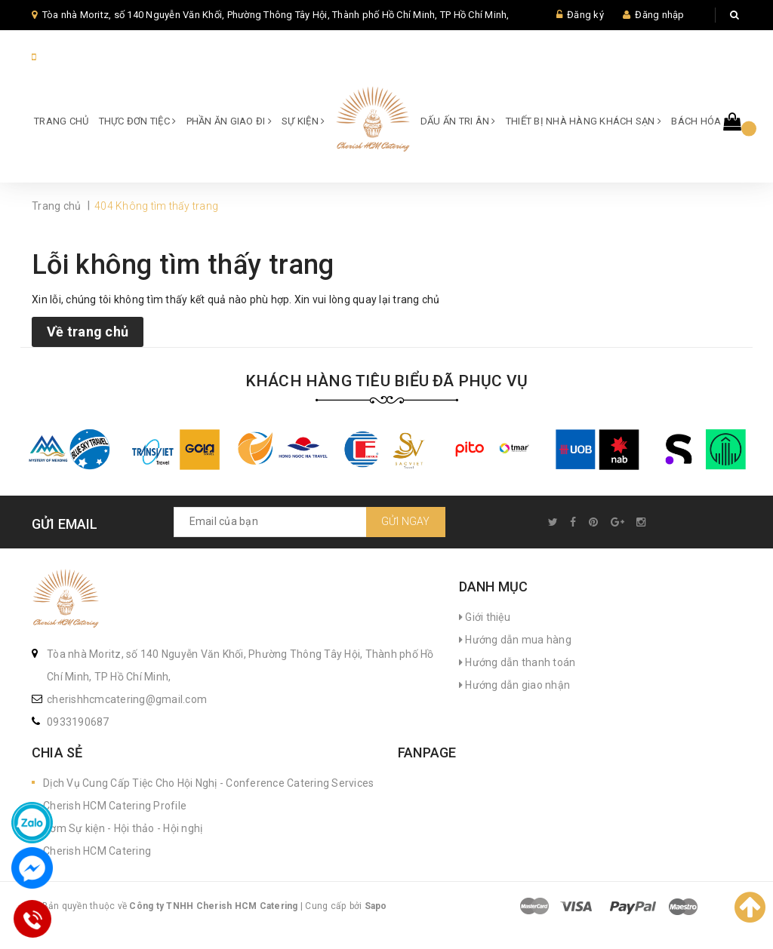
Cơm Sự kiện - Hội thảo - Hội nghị (122, 828)
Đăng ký (585, 14)
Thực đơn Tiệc (138, 121)
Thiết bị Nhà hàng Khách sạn (583, 121)
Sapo (376, 906)
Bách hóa (699, 121)
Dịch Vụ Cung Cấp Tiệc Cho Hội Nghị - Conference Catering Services (208, 783)
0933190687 (78, 722)
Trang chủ (61, 121)
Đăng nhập (659, 14)
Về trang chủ (87, 331)
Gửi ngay (405, 521)
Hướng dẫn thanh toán (517, 662)
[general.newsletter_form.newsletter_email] (309, 522)
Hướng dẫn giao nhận (514, 685)
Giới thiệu (484, 617)
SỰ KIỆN (303, 121)
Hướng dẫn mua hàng (515, 640)
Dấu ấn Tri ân (458, 121)
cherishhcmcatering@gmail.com (127, 699)
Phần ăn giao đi (229, 121)
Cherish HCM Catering (97, 851)
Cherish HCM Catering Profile (114, 806)
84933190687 (72, 57)
